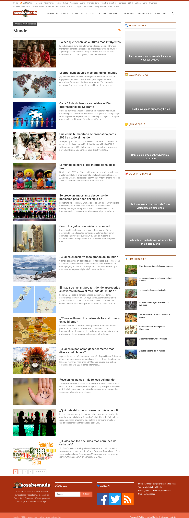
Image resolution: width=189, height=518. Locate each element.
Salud (65, 3)
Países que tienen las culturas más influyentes (90, 38)
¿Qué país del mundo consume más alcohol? (88, 407)
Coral (145, 3)
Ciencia (65, 10)
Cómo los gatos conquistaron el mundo (85, 222)
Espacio (39, 3)
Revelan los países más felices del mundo (87, 376)
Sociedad (113, 10)
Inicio (15, 3)
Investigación (144, 10)
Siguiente (40, 468)
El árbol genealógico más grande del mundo (88, 69)
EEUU (130, 3)
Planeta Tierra (93, 3)
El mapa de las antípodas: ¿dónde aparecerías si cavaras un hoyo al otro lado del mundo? (89, 285)
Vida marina (49, 3)
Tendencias (166, 487)
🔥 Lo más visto (27, 3)
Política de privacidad (160, 514)
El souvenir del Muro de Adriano (153, 335)
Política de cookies (145, 514)
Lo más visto (150, 480)
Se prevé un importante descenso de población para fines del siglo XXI (83, 193)
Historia (102, 10)
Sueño (82, 3)
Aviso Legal (134, 514)
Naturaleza (52, 10)
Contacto (173, 514)
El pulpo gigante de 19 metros (152, 347)
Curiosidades (128, 10)
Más (152, 3)
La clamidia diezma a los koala (152, 287)
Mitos (58, 3)
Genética (122, 3)
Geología (74, 3)
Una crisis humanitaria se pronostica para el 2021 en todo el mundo (88, 132)
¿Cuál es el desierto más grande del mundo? (88, 253)
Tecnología (77, 10)
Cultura (91, 10)
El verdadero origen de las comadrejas (155, 263)
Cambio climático (108, 3)
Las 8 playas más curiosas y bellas (150, 105)
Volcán (138, 3)
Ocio (140, 490)
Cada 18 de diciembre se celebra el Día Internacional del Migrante (85, 101)
